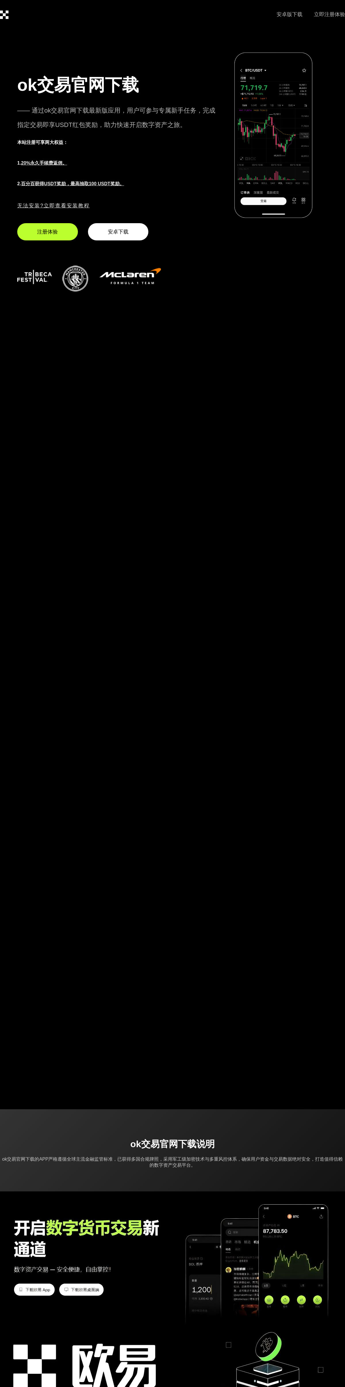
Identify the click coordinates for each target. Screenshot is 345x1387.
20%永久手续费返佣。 (44, 163)
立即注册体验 (329, 14)
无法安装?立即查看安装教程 (53, 206)
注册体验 (47, 232)
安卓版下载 (289, 14)
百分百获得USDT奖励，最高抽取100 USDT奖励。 (72, 183)
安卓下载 (118, 232)
